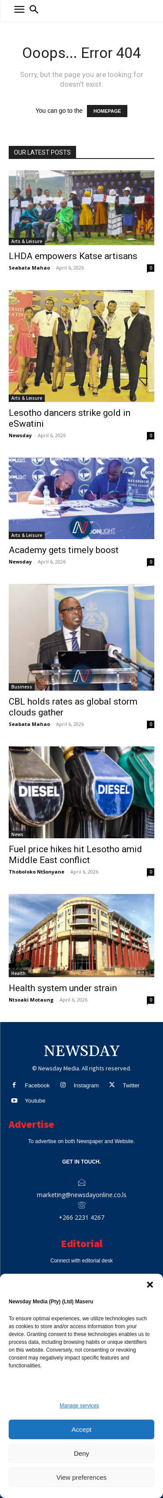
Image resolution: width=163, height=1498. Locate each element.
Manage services (79, 1406)
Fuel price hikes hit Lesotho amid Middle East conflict (75, 854)
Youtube (35, 1100)
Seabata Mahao (29, 267)
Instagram (86, 1085)
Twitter (131, 1085)
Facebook (37, 1085)
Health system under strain (63, 988)
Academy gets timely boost (64, 550)
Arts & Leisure (26, 241)
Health (18, 973)
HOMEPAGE (107, 111)
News (17, 834)
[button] (150, 1284)
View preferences (82, 1477)
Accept (82, 1429)
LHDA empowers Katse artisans (73, 256)
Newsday (20, 435)
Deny (81, 1453)
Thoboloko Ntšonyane (36, 871)
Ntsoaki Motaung (31, 999)
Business (21, 687)
